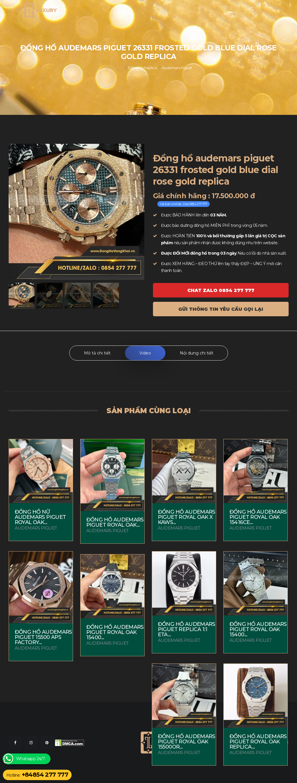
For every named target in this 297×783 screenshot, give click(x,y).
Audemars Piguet (177, 67)
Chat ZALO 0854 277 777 (220, 290)
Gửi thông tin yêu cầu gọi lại (220, 309)
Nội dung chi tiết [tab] (196, 353)
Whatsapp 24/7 (30, 758)
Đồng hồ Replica (142, 67)
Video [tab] (145, 353)
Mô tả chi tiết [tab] (97, 353)
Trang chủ (113, 67)
